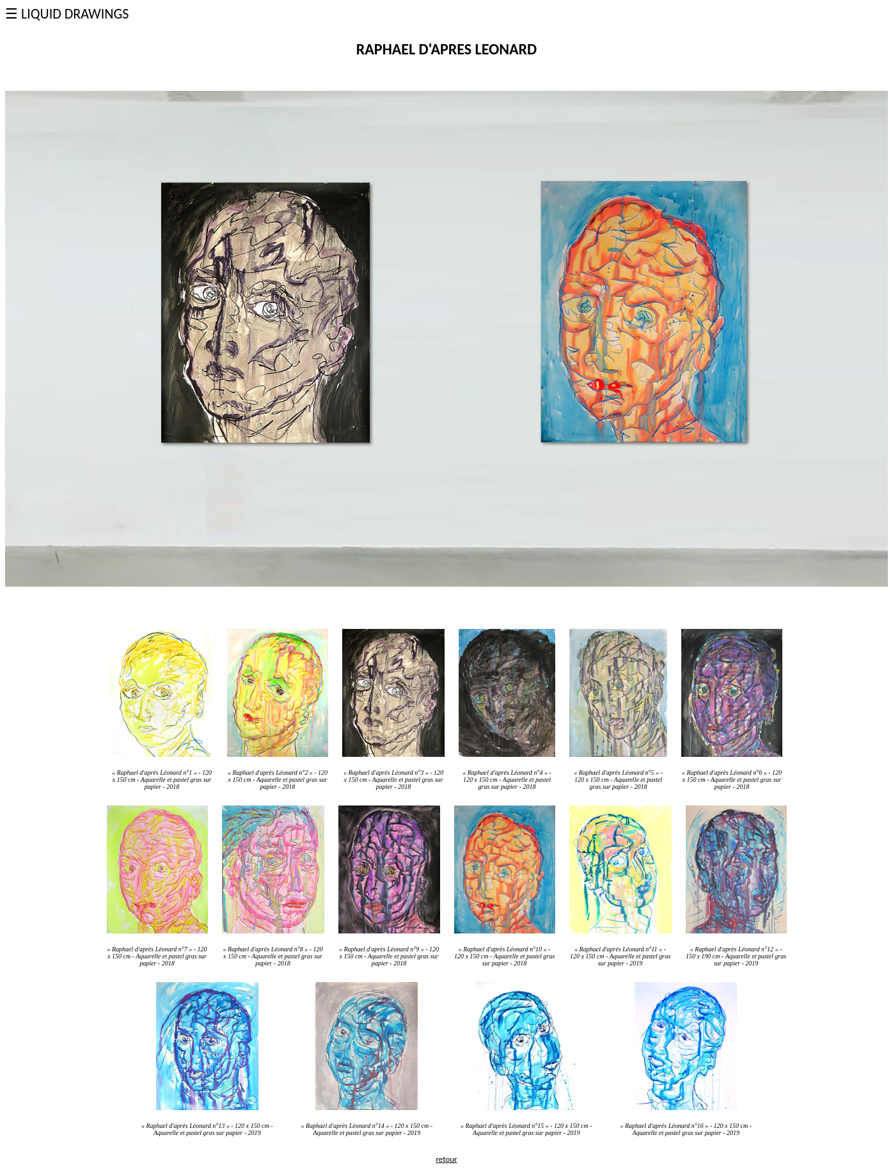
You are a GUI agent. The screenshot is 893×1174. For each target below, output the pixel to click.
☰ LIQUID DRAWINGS (67, 13)
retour (446, 1159)
